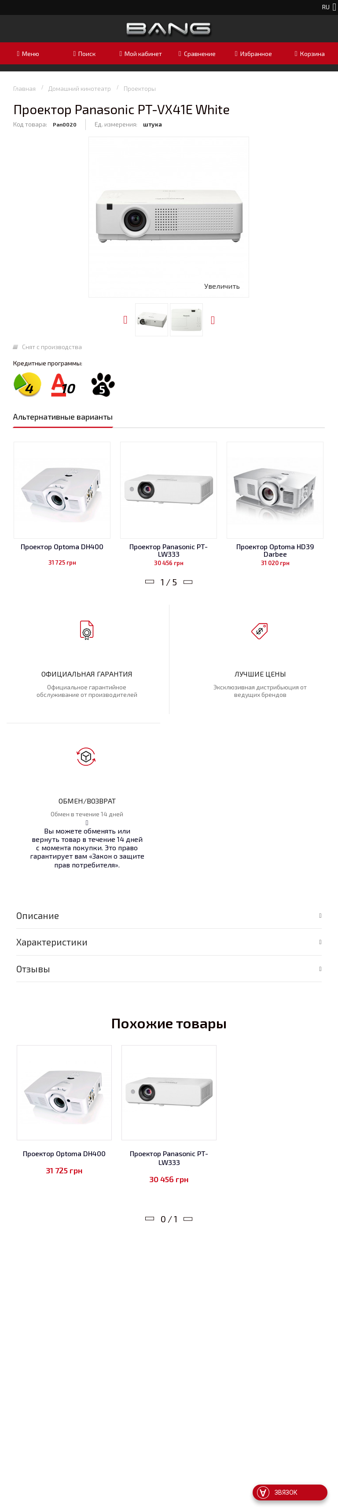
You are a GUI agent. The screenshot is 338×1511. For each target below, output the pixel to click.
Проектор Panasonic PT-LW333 (168, 550)
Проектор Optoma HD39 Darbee (275, 550)
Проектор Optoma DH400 (62, 546)
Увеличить (222, 286)
